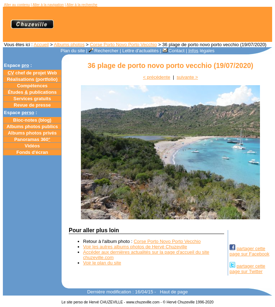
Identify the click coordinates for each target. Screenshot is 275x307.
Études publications (32, 92)
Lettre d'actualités (140, 50)
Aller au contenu (17, 5)
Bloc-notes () (32, 120)
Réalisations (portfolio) (32, 79)
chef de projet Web (32, 72)
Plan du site (73, 50)
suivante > (187, 77)
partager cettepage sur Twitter (247, 268)
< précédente (156, 77)
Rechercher (104, 50)
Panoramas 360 (32, 139)
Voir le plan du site (102, 262)
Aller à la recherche (82, 5)
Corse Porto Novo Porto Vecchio (123, 44)
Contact (174, 50)
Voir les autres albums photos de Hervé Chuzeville (135, 246)
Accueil (41, 44)
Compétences (32, 85)
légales (201, 50)
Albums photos (69, 44)
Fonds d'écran (32, 152)
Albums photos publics (32, 126)
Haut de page (174, 291)
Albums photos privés (32, 133)
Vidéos (32, 145)
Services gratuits (32, 98)
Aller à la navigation (48, 5)
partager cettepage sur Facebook (249, 251)
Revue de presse (32, 105)
